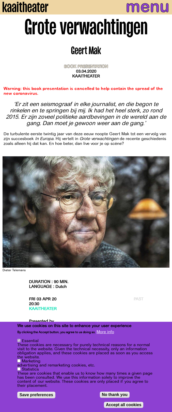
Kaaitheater (86, 76)
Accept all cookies (124, 405)
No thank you (115, 394)
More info (105, 332)
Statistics (30, 369)
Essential (30, 340)
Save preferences (36, 395)
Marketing (31, 361)
